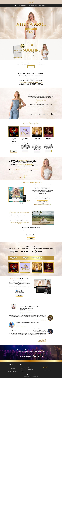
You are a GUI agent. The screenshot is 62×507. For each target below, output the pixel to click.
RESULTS (36, 5)
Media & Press (30, 369)
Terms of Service (23, 368)
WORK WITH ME (23, 5)
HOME (15, 5)
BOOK (29, 5)
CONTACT (43, 5)
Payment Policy (22, 370)
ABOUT (19, 5)
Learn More (14, 151)
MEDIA (40, 5)
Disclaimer (22, 371)
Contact (29, 367)
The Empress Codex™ (11, 370)
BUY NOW (31, 66)
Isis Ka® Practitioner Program (13, 371)
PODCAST (32, 5)
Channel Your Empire (11, 368)
